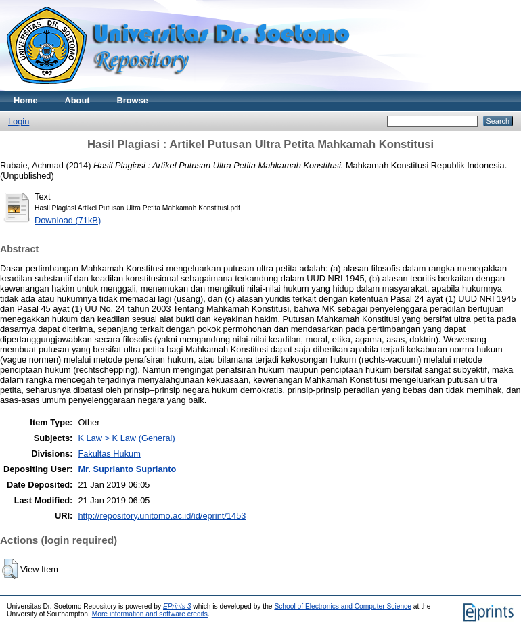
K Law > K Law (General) (126, 438)
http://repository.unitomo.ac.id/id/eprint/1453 (162, 516)
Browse (132, 100)
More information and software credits (150, 614)
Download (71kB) (68, 220)
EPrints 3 (177, 606)
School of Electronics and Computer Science (342, 606)
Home (26, 100)
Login (18, 121)
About (77, 100)
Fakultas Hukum (109, 453)
